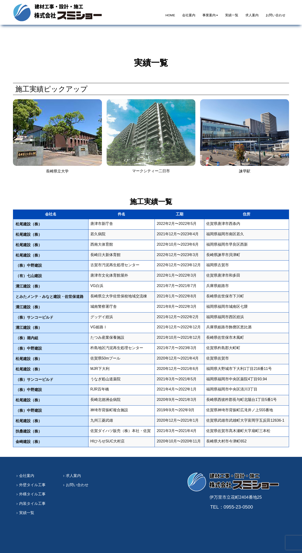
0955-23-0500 (240, 507)
